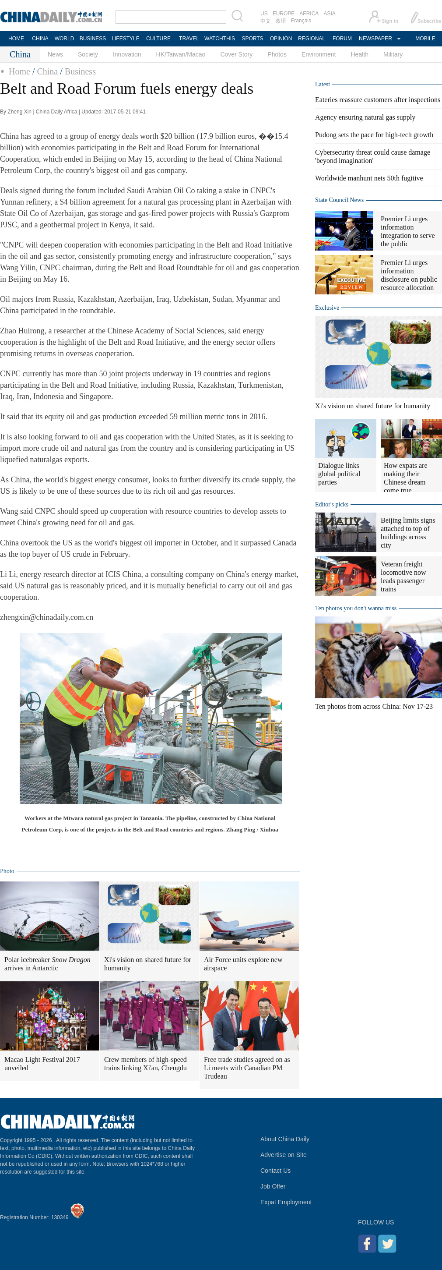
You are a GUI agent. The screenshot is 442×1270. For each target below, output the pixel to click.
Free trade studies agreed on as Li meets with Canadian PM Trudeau (247, 1068)
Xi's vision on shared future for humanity (147, 964)
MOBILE (425, 38)
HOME (16, 38)
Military (393, 54)
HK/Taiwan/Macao (181, 54)
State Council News (339, 200)
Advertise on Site (283, 1154)
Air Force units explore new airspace (243, 964)
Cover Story (236, 54)
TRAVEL (189, 38)
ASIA (329, 14)
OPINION (281, 38)
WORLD (64, 38)
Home (19, 71)
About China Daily (284, 1139)
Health (359, 54)
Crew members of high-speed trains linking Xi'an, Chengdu (145, 1064)
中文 (265, 21)
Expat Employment (286, 1202)
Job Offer (272, 1186)
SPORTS (252, 38)
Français (301, 21)
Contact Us (275, 1170)
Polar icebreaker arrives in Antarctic (47, 964)
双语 (281, 21)
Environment (319, 54)
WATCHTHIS (219, 38)
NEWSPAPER (375, 38)
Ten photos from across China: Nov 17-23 (374, 706)
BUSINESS (93, 38)
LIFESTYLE (125, 38)
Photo (7, 871)
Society (88, 54)
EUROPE (284, 14)
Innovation (127, 54)
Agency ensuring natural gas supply (365, 117)
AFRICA (309, 14)
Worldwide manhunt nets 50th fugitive (369, 178)
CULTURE (158, 38)
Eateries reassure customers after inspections (377, 99)
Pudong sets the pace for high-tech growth (374, 134)
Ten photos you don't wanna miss (355, 608)
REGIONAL (311, 38)
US (264, 14)
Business (80, 71)
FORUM (342, 38)
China (47, 71)
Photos (277, 54)
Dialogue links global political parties (339, 474)
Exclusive (327, 307)
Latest (322, 84)
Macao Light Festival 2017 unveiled (42, 1064)
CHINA (40, 38)
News (55, 54)
